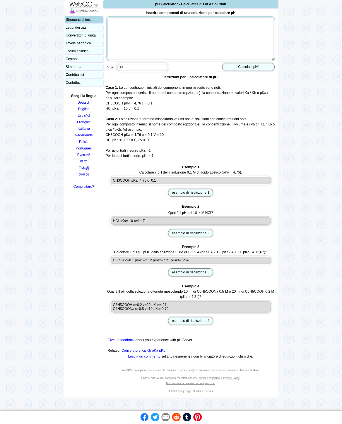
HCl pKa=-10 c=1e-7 (191, 221)
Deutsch (83, 102)
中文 (83, 161)
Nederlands (84, 135)
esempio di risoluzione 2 (190, 233)
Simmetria (73, 67)
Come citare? (83, 186)
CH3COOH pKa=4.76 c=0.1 (191, 180)
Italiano (84, 128)
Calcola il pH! (248, 67)
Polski (84, 142)
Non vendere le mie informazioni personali (190, 383)
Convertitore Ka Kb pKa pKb (143, 350)
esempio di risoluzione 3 (190, 272)
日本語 (84, 168)
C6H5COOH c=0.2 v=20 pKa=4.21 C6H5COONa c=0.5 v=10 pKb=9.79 (191, 307)
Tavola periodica (78, 43)
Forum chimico (77, 51)
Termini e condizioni (208, 378)
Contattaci (73, 82)
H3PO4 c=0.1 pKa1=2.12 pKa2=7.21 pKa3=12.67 (191, 260)
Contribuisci (75, 74)
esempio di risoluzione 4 (190, 321)
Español (83, 115)
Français (83, 122)
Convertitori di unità (81, 35)
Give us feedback (121, 340)
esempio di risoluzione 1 (190, 192)
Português (84, 148)
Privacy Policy (231, 378)
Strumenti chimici (79, 19)
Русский (83, 155)
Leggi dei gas (76, 27)
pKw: (138, 67)
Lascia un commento (144, 356)
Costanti (72, 59)
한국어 (84, 174)
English (83, 109)
